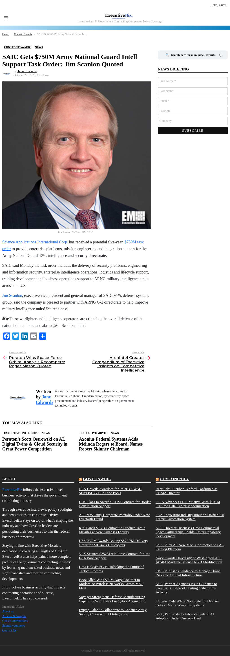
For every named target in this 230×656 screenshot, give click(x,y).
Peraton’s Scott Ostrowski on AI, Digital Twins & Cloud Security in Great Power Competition (34, 444)
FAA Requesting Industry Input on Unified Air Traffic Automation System (190, 517)
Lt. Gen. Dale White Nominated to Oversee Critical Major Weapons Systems (187, 603)
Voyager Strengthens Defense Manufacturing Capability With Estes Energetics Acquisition (112, 599)
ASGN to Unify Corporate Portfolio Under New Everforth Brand (114, 517)
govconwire (97, 479)
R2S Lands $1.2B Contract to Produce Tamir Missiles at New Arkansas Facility (112, 530)
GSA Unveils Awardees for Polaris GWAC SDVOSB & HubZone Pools (110, 491)
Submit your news (13, 625)
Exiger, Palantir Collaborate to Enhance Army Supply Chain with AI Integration (112, 612)
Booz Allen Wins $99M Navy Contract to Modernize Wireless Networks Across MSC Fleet (111, 584)
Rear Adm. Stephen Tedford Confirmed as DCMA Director (187, 491)
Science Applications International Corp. (35, 242)
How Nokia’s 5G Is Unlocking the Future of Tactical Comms (111, 569)
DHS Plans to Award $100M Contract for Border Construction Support (115, 504)
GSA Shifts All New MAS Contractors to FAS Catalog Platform (190, 547)
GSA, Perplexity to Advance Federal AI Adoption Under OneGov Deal (185, 616)
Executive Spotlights (21, 433)
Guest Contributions (15, 621)
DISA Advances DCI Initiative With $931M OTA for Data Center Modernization (188, 504)
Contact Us (9, 630)
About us (8, 611)
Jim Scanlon (12, 295)
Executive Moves (94, 433)
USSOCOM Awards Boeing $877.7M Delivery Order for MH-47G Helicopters (113, 543)
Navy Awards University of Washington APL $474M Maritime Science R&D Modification (189, 560)
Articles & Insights (14, 616)
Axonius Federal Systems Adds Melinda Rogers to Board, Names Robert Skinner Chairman (111, 444)
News (46, 433)
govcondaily (174, 479)
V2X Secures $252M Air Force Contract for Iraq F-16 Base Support (114, 556)
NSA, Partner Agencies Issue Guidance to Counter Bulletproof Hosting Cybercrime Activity (186, 588)
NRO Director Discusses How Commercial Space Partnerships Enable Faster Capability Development (188, 532)
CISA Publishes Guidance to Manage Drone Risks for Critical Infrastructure (188, 573)
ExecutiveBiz (12, 490)
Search (221, 56)
